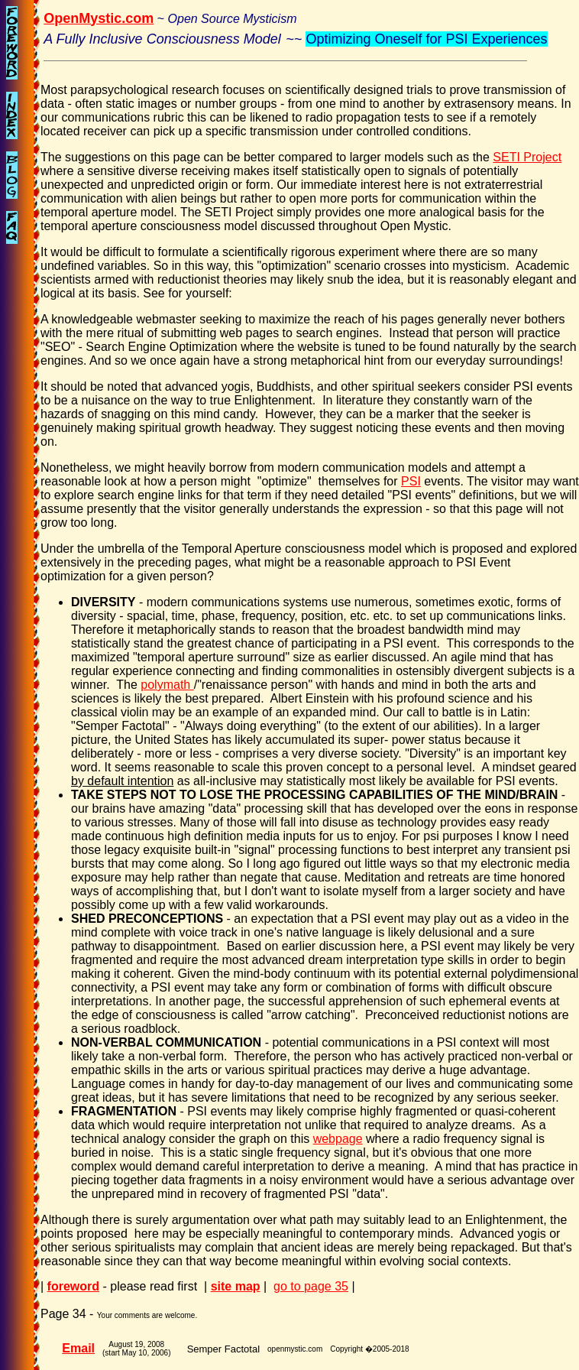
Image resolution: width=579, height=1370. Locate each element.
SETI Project (527, 157)
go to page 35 (310, 1286)
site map (235, 1286)
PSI (411, 481)
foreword (73, 1286)
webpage (338, 1138)
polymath (167, 684)
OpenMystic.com (99, 18)
